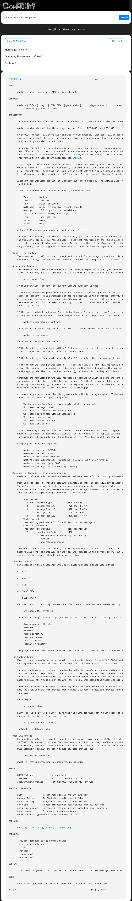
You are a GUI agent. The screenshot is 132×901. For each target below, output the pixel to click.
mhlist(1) (37, 828)
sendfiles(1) (66, 828)
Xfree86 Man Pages (17, 41)
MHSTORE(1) (15, 79)
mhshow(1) (51, 828)
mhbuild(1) (23, 828)
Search (124, 17)
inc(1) (76, 158)
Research (117, 41)
